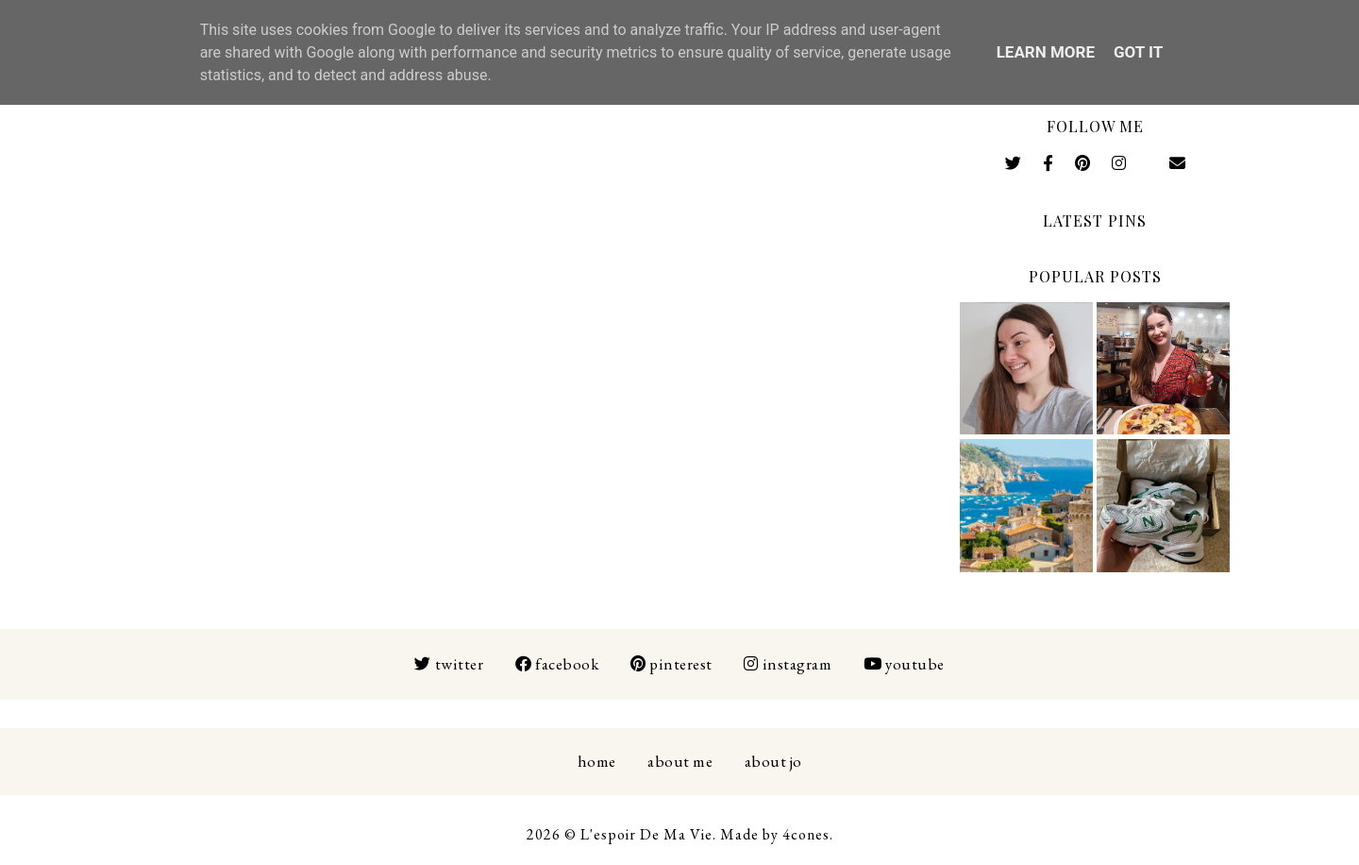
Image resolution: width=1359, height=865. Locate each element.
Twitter (448, 663)
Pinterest (671, 663)
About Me (680, 761)
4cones (806, 834)
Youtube (904, 663)
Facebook (557, 663)
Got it (1138, 51)
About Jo (773, 761)
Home (597, 761)
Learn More (1046, 51)
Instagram (787, 663)
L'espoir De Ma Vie (646, 834)
